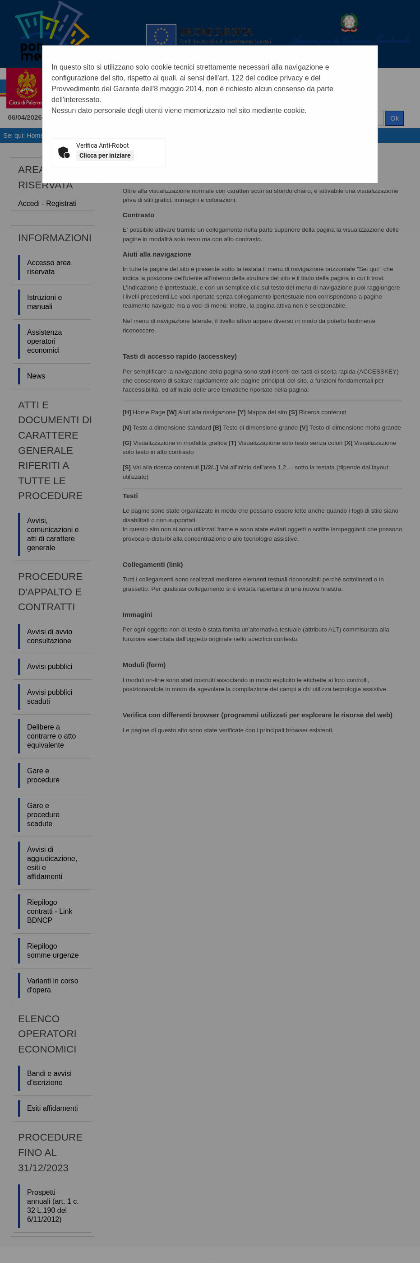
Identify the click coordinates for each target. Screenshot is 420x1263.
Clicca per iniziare (105, 155)
